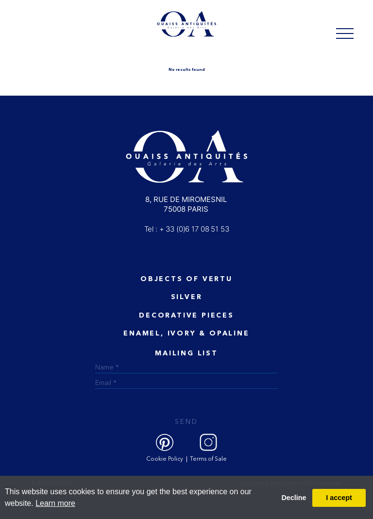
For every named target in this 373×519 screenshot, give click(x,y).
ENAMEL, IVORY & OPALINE (186, 333)
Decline (293, 498)
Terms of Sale (208, 459)
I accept (339, 498)
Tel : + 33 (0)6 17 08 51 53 (186, 229)
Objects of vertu (186, 279)
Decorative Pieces (186, 315)
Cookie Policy (164, 459)
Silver (187, 297)
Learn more (55, 503)
